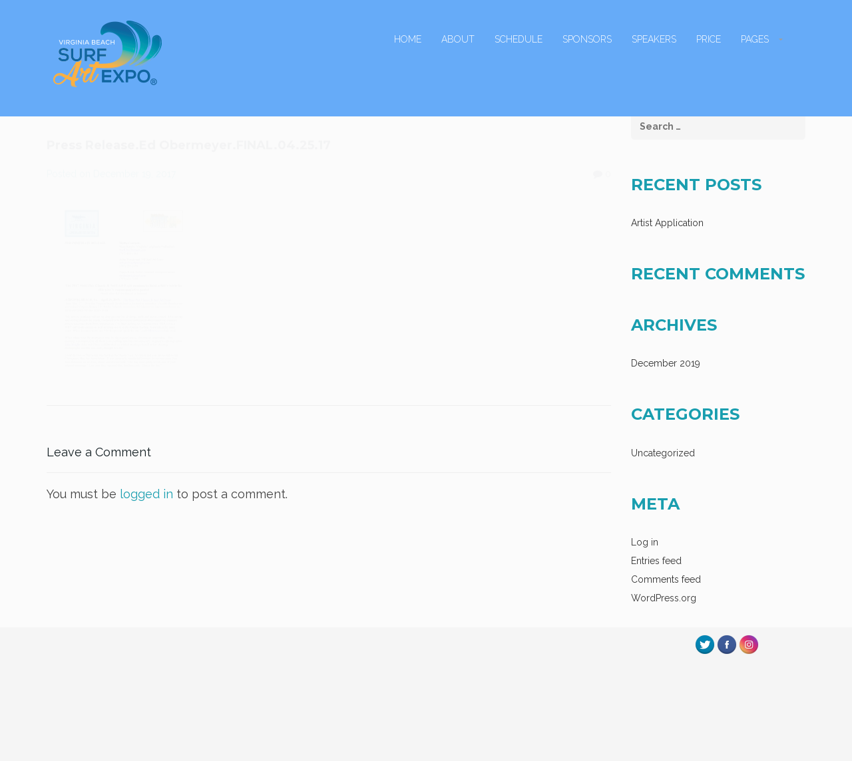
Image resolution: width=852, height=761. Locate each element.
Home (407, 39)
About (458, 39)
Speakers (654, 39)
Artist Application (667, 223)
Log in (644, 542)
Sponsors (587, 39)
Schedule (518, 39)
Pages (755, 39)
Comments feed (666, 579)
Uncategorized (663, 453)
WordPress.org (663, 598)
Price (708, 39)
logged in (146, 494)
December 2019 (665, 363)
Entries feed (656, 560)
